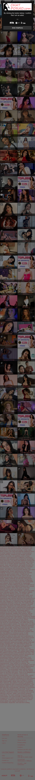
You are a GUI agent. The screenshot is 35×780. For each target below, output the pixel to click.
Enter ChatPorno (17, 28)
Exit (17, 19)
